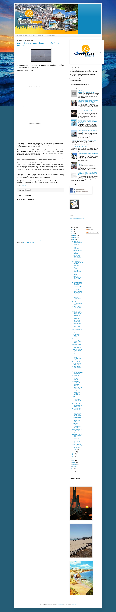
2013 (72, 231)
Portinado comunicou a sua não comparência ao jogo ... (77, 394)
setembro (74, 449)
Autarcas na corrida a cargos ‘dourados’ (77, 242)
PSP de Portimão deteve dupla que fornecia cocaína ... (77, 405)
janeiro (74, 466)
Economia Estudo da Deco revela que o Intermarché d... (77, 351)
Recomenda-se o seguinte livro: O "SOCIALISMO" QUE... (76, 278)
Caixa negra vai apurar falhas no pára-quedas (76, 317)
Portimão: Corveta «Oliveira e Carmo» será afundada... (77, 308)
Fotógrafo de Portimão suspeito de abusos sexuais (84, 140)
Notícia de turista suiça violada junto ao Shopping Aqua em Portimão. (87, 131)
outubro (74, 239)
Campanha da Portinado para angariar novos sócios (76, 340)
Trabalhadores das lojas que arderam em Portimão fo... (77, 312)
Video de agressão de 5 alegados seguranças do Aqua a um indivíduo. (86, 91)
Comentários (90, 232)
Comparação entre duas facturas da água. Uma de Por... (76, 325)
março (74, 462)
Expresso (23, 185)
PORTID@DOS (51, 35)
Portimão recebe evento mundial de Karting (77, 303)
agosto (74, 451)
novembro (74, 237)
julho (73, 454)
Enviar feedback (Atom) (28, 242)
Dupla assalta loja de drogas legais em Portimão (77, 252)
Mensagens (89, 229)
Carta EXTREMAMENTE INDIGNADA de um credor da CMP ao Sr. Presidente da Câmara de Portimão (87, 174)
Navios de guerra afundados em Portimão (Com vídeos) (76, 257)
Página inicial (41, 35)
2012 (72, 233)
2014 (72, 229)
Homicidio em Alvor (76, 354)
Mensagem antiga (59, 240)
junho (73, 456)
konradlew (60, 604)
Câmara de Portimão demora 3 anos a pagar (77, 435)
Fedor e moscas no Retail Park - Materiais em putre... (76, 419)
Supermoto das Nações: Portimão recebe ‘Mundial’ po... (77, 440)
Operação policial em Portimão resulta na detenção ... (77, 262)
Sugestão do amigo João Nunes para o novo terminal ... (77, 372)
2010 (72, 471)
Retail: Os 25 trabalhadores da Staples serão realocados (85, 146)
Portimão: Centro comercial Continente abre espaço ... (76, 297)
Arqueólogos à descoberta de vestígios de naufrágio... (76, 383)
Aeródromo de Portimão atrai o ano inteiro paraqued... (76, 377)
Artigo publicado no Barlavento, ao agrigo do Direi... (76, 346)
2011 (72, 469)
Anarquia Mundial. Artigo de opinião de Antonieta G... (76, 363)
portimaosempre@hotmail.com (77, 218)
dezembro (74, 235)
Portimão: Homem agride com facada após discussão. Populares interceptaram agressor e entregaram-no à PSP (88, 101)
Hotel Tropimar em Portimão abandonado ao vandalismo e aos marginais (88, 154)
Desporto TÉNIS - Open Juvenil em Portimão (76, 267)
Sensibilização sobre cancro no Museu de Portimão (77, 283)
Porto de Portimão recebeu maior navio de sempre (76, 414)
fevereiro (74, 464)
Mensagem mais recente (23, 240)
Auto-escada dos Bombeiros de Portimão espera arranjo (76, 399)
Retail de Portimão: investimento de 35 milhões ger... (77, 446)
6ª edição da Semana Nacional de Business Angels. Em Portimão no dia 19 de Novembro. (87, 121)
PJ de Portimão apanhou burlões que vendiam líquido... (76, 272)
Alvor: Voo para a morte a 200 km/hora (76, 335)
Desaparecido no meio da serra (76, 321)
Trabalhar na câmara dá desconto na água (77, 431)
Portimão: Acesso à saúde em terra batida (76, 368)
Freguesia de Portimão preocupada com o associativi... (77, 425)
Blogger (74, 604)
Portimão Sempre (38, 9)
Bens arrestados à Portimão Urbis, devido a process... (77, 410)
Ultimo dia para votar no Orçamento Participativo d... (77, 389)
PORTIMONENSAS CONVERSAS (25, 35)
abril (73, 460)
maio (73, 458)
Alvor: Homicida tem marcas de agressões (77, 331)
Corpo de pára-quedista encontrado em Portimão (76, 357)
